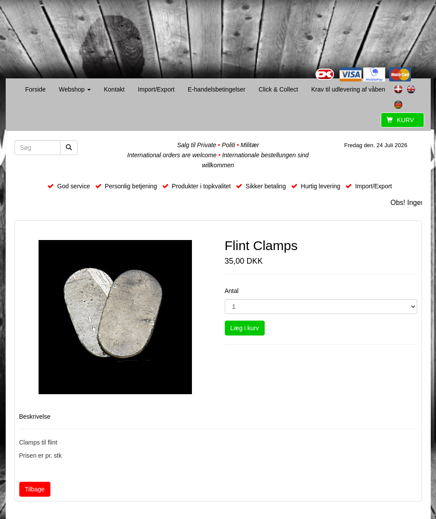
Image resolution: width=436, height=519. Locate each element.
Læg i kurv (244, 328)
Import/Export (156, 89)
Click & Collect (278, 89)
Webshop (75, 89)
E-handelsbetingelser (216, 89)
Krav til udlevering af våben (348, 89)
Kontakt (114, 89)
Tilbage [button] (35, 489)
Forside (35, 89)
